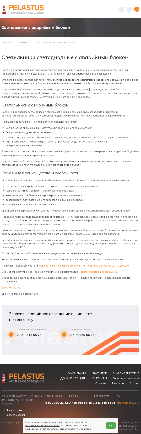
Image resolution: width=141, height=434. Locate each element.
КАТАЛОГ (100, 373)
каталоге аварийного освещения (98, 271)
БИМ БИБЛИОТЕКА (126, 373)
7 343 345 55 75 (29, 335)
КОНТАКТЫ (99, 378)
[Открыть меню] (136, 9)
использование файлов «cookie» (42, 425)
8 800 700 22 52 (11, 287)
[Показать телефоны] (121, 9)
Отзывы (100, 383)
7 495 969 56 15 (82, 335)
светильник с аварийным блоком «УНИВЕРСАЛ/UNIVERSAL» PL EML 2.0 (86, 265)
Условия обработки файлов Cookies (120, 429)
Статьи (134, 383)
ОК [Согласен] (110, 425)
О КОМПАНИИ (77, 373)
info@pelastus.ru (127, 402)
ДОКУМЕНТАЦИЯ (72, 378)
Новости (118, 383)
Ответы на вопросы (126, 378)
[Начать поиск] (129, 9)
